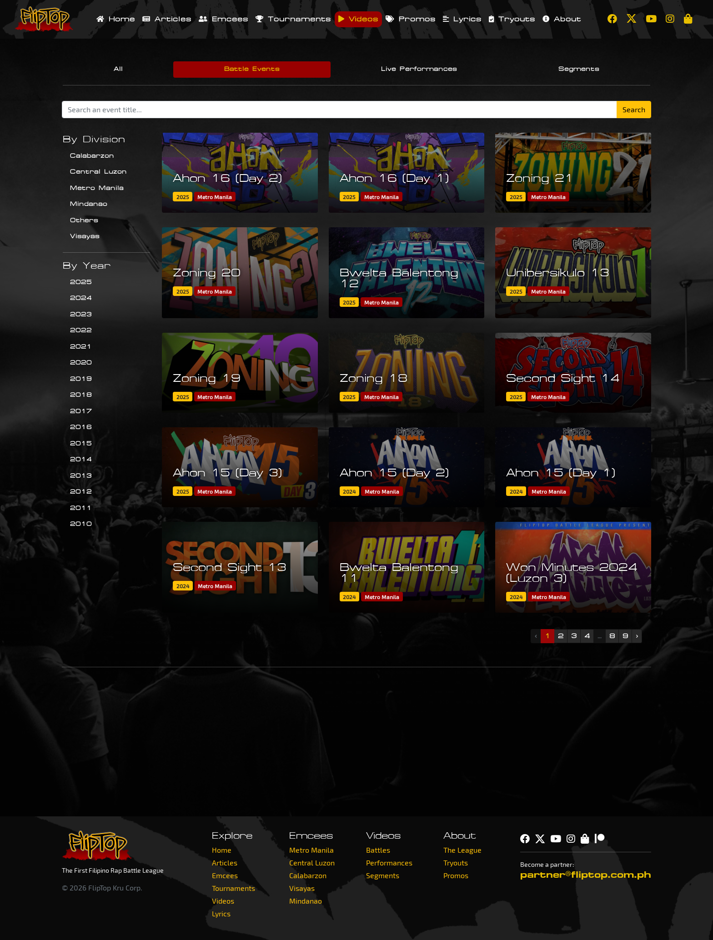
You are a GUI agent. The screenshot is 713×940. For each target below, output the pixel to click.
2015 (81, 443)
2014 (81, 459)
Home (115, 19)
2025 (81, 282)
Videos (358, 19)
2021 (81, 347)
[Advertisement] (356, 741)
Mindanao (88, 204)
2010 (81, 524)
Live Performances (419, 69)
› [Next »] (637, 636)
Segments (578, 69)
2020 (81, 363)
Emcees (223, 19)
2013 (81, 476)
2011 (81, 508)
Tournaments (293, 19)
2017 (81, 411)
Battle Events (252, 69)
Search (634, 109)
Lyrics (462, 19)
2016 (81, 427)
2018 (81, 395)
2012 (81, 492)
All (118, 69)
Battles (378, 849)
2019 (81, 379)
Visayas (85, 236)
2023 (81, 314)
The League (462, 849)
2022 (81, 330)
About (561, 19)
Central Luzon (98, 172)
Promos (411, 19)
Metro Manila (97, 188)
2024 (81, 298)
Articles (166, 19)
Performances (389, 862)
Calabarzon (92, 156)
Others (84, 220)
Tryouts (512, 19)
